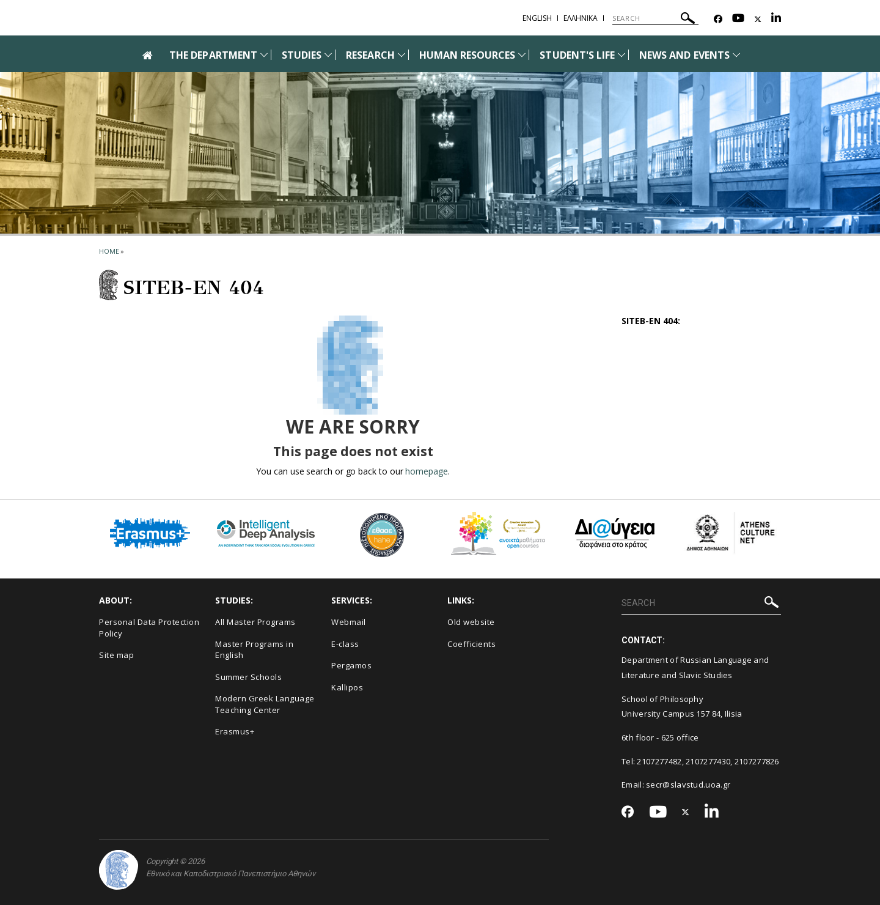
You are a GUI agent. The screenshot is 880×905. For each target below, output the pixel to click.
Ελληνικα (580, 18)
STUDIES (301, 55)
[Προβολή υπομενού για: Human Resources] (522, 55)
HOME (109, 251)
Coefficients (471, 643)
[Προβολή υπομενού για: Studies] (328, 55)
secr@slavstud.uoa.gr (688, 784)
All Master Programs (255, 621)
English (537, 18)
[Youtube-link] (738, 19)
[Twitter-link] (757, 19)
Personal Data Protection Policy (149, 627)
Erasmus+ (234, 731)
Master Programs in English (254, 649)
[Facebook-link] (718, 19)
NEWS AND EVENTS (684, 55)
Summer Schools (248, 676)
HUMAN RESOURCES (467, 55)
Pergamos (351, 665)
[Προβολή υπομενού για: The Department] (264, 55)
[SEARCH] (655, 18)
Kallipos (347, 687)
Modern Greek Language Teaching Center (265, 704)
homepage (426, 471)
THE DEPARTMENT (213, 55)
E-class (345, 643)
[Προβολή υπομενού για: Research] (401, 55)
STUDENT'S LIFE (577, 55)
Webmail (348, 621)
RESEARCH (370, 55)
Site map (116, 654)
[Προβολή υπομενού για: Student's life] (621, 55)
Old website (471, 621)
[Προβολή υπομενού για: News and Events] (736, 55)
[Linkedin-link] (776, 19)
